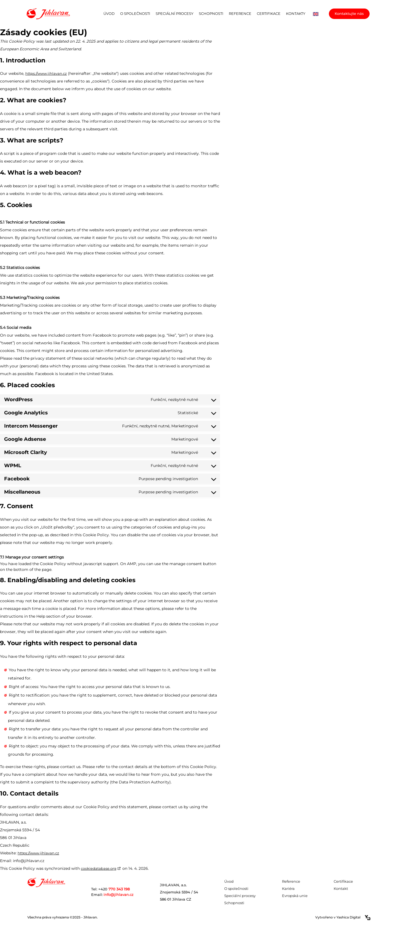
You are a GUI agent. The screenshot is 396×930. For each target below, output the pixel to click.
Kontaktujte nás (349, 13)
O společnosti (135, 13)
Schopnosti (211, 13)
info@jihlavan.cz (126, 894)
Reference (240, 13)
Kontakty (295, 13)
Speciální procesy (174, 13)
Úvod (109, 13)
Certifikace (268, 13)
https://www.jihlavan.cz (46, 73)
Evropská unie (308, 895)
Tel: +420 (124, 889)
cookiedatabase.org (98, 868)
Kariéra (301, 888)
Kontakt (354, 888)
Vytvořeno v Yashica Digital (356, 917)
